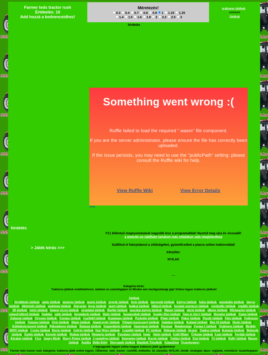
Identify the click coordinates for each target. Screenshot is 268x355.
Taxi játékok (200, 338)
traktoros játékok (233, 8)
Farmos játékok (70, 318)
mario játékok (96, 302)
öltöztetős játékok (33, 306)
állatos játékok (217, 310)
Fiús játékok (233, 318)
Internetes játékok (134, 338)
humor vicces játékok (64, 310)
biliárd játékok (162, 306)
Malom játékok (80, 334)
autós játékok (51, 302)
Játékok (234, 16)
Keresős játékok (56, 334)
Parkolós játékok (146, 318)
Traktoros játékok (231, 326)
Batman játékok (90, 326)
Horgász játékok (225, 314)
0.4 (125, 13)
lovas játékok (97, 306)
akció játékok (196, 310)
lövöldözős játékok (27, 302)
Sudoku (47, 314)
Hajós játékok (241, 322)
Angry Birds (52, 338)
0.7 (135, 13)
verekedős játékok (223, 306)
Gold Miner (181, 334)
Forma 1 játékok (205, 326)
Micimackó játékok (243, 310)
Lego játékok (223, 334)
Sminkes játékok (173, 322)
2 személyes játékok (106, 338)
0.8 (144, 13)
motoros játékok (73, 302)
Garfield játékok (94, 318)
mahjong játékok (59, 306)
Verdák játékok (245, 334)
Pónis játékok (169, 318)
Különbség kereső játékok (29, 326)
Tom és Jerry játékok (197, 314)
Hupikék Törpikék (149, 342)
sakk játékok (63, 314)
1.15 (169, 13)
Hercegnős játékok (122, 342)
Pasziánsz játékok (130, 334)
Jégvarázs (80, 306)
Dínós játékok (81, 322)
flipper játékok (174, 310)
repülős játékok (248, 306)
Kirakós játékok (21, 338)
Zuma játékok (248, 314)
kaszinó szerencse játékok (191, 306)
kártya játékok (186, 302)
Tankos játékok (210, 330)
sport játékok (118, 306)
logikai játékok (139, 306)
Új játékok (219, 338)
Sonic (147, 334)
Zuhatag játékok (21, 318)
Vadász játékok (180, 338)
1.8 (147, 17)
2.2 (162, 17)
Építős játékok (34, 334)
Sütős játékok (162, 334)
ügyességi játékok (162, 302)
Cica (38, 338)
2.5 (172, 17)
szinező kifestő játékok (24, 314)
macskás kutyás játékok (146, 310)
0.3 (116, 13)
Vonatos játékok (38, 322)
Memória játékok (103, 334)
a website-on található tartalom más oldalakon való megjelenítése (173, 237)
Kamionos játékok (120, 318)
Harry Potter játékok (77, 338)
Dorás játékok (61, 330)
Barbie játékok (117, 310)
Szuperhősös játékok (117, 326)
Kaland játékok (197, 322)
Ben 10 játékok (220, 322)
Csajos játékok (40, 330)
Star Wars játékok (107, 330)
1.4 (119, 17)
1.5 (129, 17)
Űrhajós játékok (202, 334)
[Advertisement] (134, 38)
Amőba (86, 342)
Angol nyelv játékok (106, 322)
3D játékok (19, 310)
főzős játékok (112, 314)
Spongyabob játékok (137, 314)
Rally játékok (237, 338)
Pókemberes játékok (63, 326)
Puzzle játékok (212, 318)
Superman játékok (146, 326)
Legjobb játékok (133, 330)
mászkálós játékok (231, 302)
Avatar (192, 330)
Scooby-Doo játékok (166, 314)
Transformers (190, 342)
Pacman (166, 326)
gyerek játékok (118, 302)
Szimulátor (171, 342)
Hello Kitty (100, 342)
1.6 (138, 17)
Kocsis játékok (158, 338)
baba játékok (208, 302)
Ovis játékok (60, 322)
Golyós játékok (83, 330)
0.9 (153, 13)
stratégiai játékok (93, 310)
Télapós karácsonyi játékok (140, 322)
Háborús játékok (175, 330)
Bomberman (183, 326)
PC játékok (153, 330)
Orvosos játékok (46, 318)
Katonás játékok (233, 330)
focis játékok (139, 302)
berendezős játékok (87, 314)
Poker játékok (190, 318)
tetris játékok (39, 310)
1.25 (180, 13)
